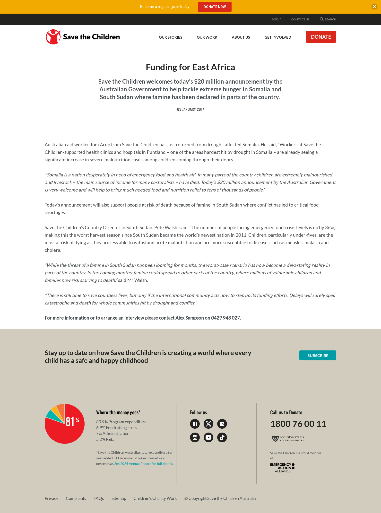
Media (277, 19)
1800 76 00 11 (298, 423)
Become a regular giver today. (165, 6)
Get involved (278, 37)
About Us (241, 37)
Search (327, 19)
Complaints (72, 498)
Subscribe (318, 355)
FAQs (91, 498)
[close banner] (374, 8)
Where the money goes (117, 412)
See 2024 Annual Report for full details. (143, 463)
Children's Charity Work (140, 498)
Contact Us (300, 19)
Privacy (51, 498)
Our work (207, 37)
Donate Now (215, 7)
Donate (321, 37)
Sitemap (107, 498)
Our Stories (170, 37)
